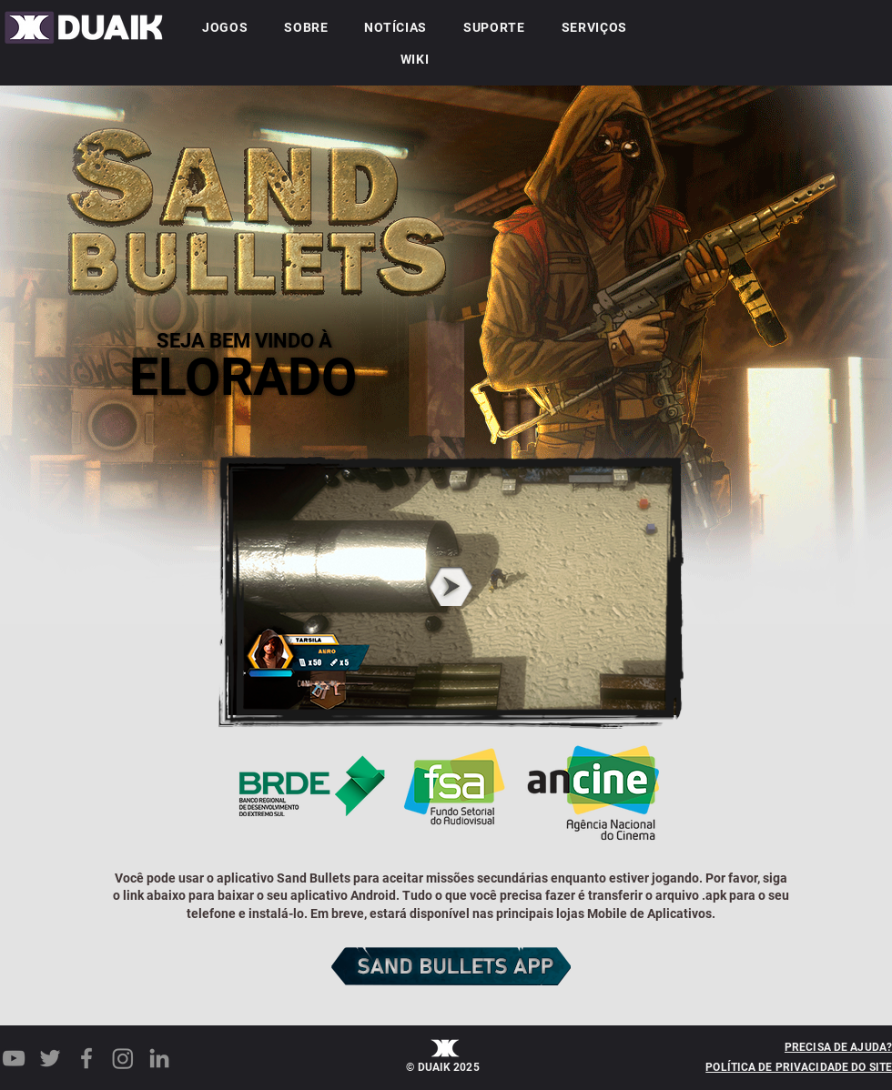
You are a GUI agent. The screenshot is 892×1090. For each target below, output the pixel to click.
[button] (451, 586)
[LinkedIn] (159, 1058)
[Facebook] (86, 1058)
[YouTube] (13, 1058)
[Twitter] (50, 1058)
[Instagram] (123, 1058)
